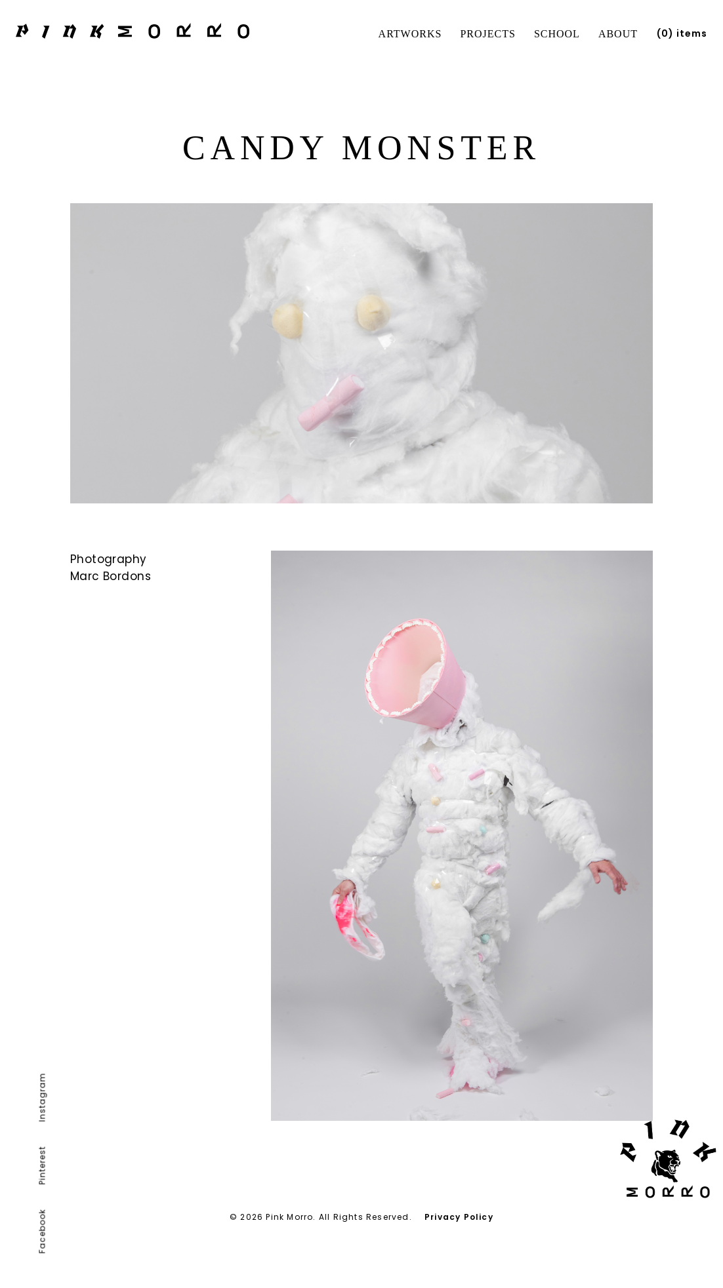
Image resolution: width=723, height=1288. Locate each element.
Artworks (410, 33)
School (557, 33)
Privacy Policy (458, 1216)
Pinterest (42, 1165)
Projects (487, 33)
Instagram (42, 1097)
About (618, 33)
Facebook (42, 1231)
